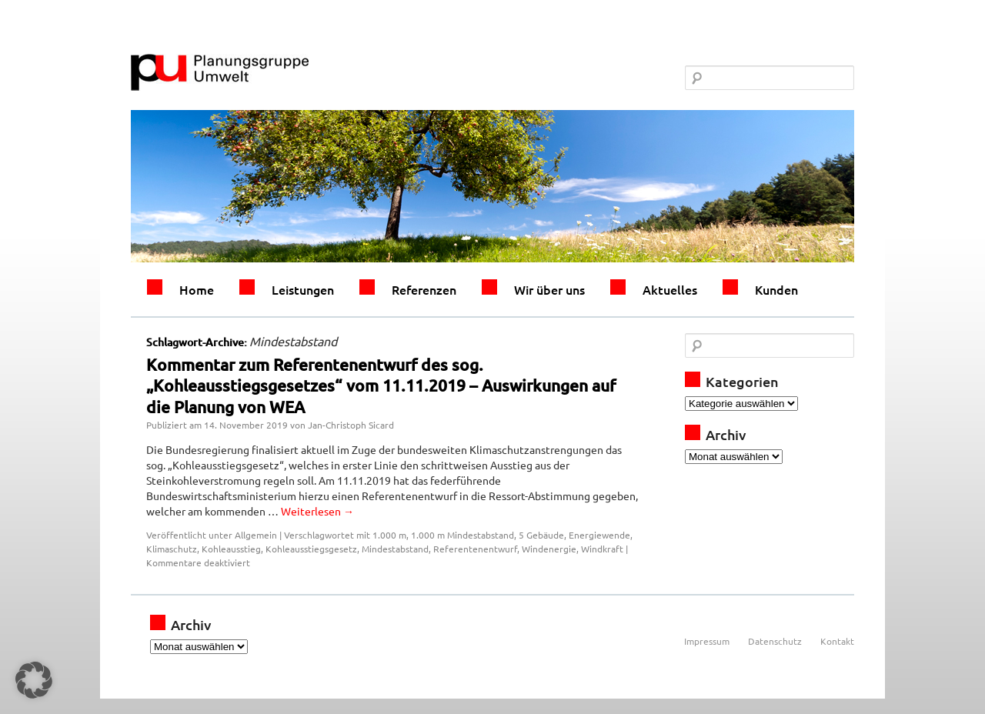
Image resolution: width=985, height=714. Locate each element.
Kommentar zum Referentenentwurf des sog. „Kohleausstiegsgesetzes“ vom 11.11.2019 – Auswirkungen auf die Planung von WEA (381, 385)
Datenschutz (775, 641)
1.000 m (389, 535)
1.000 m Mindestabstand (462, 535)
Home (196, 289)
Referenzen (424, 289)
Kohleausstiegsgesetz (311, 548)
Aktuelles (670, 289)
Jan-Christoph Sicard (351, 425)
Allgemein (256, 535)
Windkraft (602, 548)
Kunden (776, 289)
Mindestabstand (395, 548)
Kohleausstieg (231, 548)
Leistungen (303, 289)
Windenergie (549, 548)
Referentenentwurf (475, 548)
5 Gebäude (541, 535)
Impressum (707, 641)
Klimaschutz (171, 548)
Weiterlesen (317, 511)
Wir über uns (549, 289)
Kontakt (837, 641)
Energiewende (599, 535)
